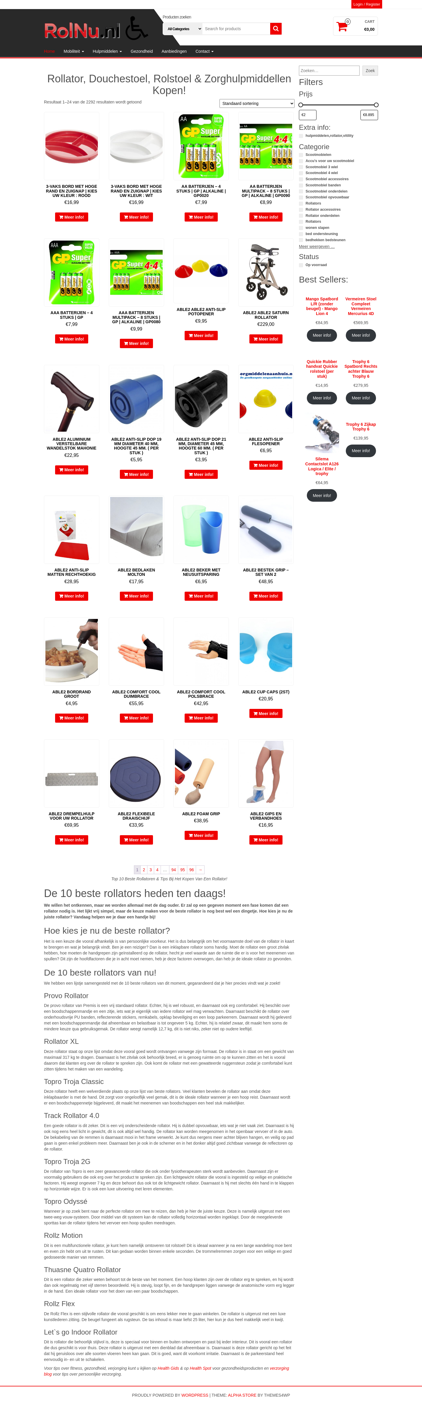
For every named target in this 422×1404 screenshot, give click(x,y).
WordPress (194, 1395)
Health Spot (200, 1368)
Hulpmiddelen (107, 51)
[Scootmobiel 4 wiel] (301, 173)
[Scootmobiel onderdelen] (301, 191)
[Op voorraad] (301, 265)
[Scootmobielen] (301, 155)
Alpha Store (242, 1395)
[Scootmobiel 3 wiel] (301, 167)
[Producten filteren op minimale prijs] (307, 115)
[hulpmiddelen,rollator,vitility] (301, 136)
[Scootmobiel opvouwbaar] (301, 197)
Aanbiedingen (174, 51)
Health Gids (168, 1368)
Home (49, 51)
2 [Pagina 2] (144, 869)
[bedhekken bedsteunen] (301, 240)
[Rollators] (301, 204)
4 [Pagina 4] (157, 869)
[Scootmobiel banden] (301, 185)
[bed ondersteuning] (301, 234)
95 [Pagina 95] (182, 869)
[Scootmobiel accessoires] (301, 179)
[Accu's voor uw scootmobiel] (301, 161)
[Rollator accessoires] (301, 210)
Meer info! (74, 217)
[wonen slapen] (301, 228)
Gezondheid (142, 51)
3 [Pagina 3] (150, 869)
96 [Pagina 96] (191, 869)
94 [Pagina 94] (173, 869)
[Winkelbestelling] (257, 103)
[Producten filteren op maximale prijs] (369, 115)
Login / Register (366, 4)
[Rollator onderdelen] (301, 216)
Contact (204, 51)
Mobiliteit (74, 51)
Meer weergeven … (317, 246)
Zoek (370, 70)
